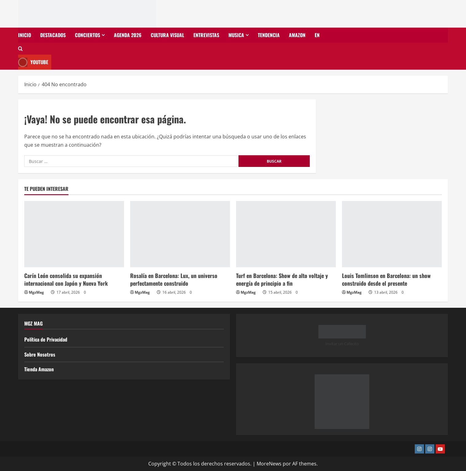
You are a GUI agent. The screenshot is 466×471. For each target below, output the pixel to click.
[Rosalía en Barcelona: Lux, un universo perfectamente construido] (180, 234)
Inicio (24, 35)
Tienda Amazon (39, 369)
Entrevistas (206, 35)
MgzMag (36, 292)
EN (317, 35)
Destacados (53, 35)
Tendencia (269, 35)
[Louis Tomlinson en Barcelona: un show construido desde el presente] (392, 234)
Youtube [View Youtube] (33, 62)
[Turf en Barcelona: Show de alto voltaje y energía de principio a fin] (286, 234)
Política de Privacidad (45, 339)
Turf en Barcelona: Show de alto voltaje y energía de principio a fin (282, 279)
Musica (236, 35)
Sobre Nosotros (39, 354)
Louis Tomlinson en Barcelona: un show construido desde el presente (386, 279)
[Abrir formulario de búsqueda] (20, 49)
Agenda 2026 (128, 35)
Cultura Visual (167, 35)
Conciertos (87, 35)
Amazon (297, 35)
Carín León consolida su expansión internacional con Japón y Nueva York (66, 279)
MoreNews (269, 463)
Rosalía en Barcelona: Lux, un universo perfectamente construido (173, 279)
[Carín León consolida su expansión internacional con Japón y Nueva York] (74, 234)
